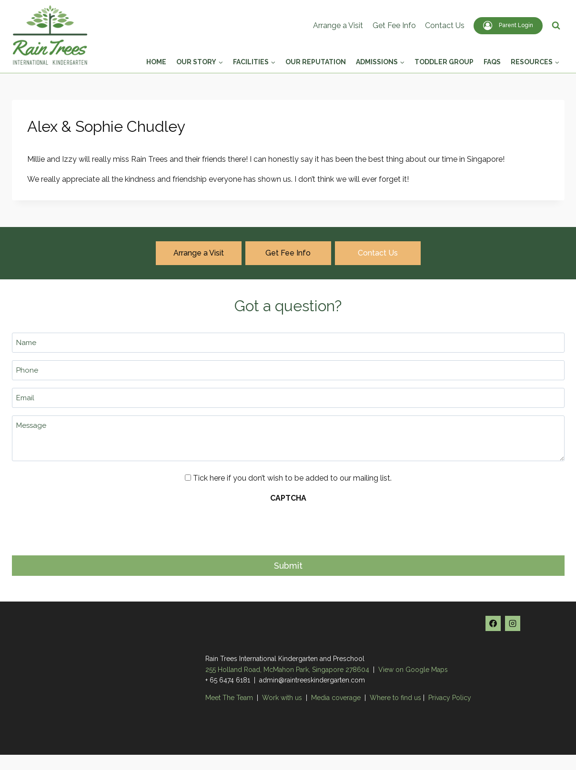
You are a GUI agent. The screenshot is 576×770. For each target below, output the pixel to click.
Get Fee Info (394, 25)
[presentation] (84, 526)
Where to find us (395, 697)
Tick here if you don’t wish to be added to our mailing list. (292, 478)
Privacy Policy (449, 697)
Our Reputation (315, 62)
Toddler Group (444, 62)
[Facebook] (493, 623)
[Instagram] (512, 623)
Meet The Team (230, 697)
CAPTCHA (288, 498)
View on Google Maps (413, 669)
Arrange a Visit (338, 25)
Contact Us (445, 25)
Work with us (282, 697)
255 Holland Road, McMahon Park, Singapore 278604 (287, 669)
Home (156, 62)
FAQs (492, 62)
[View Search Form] (556, 25)
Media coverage (336, 697)
